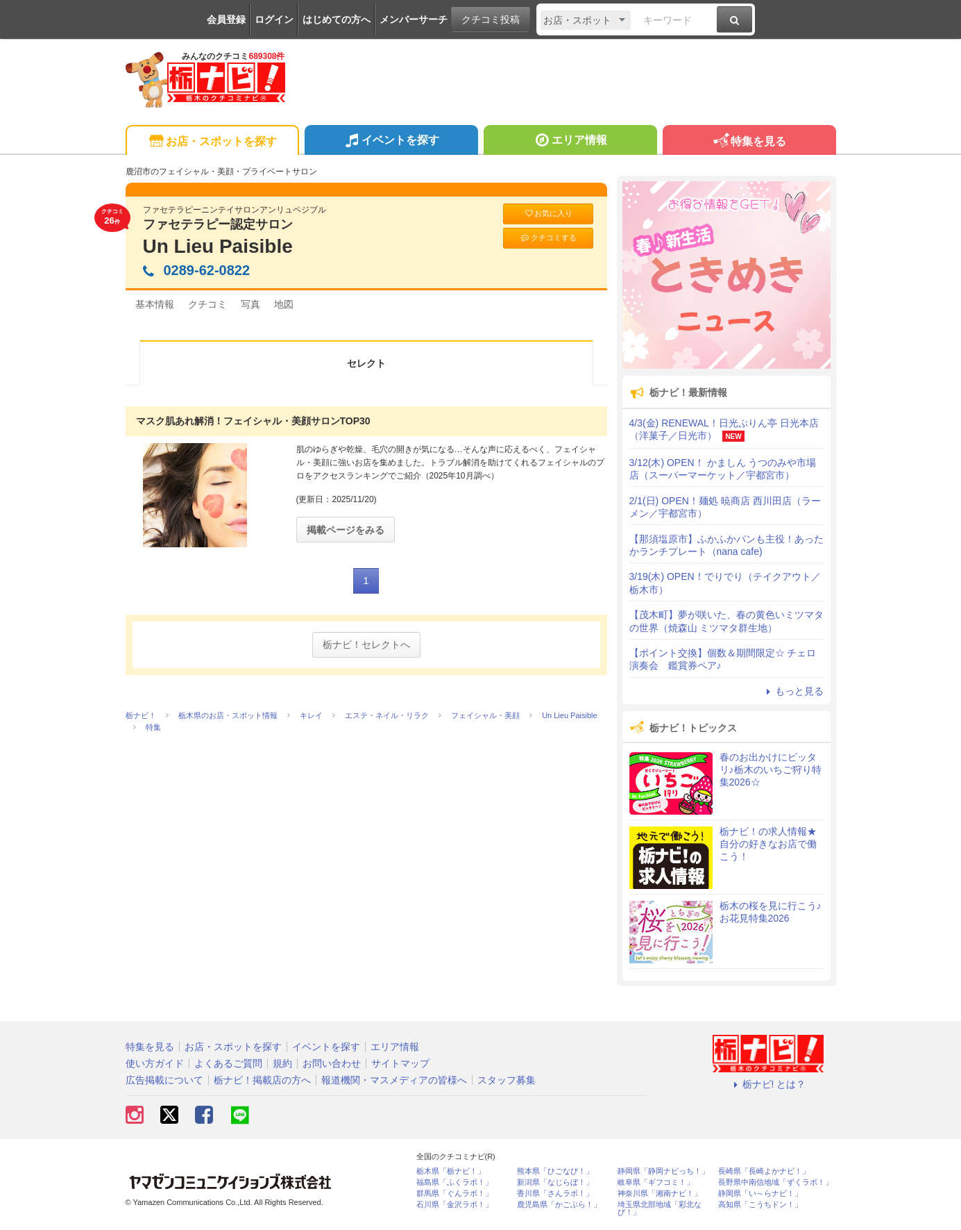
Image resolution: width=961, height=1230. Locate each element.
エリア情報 (570, 141)
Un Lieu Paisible (218, 246)
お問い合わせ (332, 1063)
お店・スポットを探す (212, 142)
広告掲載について (164, 1080)
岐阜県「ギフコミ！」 (656, 1182)
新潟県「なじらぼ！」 (555, 1182)
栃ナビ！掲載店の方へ (262, 1080)
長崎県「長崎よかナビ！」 (764, 1171)
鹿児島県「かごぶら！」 (559, 1204)
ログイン (274, 19)
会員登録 (226, 19)
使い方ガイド (155, 1063)
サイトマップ (400, 1063)
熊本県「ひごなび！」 (555, 1171)
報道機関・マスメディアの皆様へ (394, 1080)
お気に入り (548, 213)
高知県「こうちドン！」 (760, 1204)
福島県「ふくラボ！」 (454, 1182)
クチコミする (548, 237)
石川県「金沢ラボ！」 (454, 1204)
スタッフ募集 (506, 1080)
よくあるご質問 (228, 1063)
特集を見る (749, 142)
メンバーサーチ (414, 19)
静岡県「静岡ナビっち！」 (663, 1171)
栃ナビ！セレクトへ (366, 644)
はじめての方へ (337, 19)
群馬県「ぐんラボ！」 (454, 1193)
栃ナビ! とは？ (768, 1084)
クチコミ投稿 (490, 19)
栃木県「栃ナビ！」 (450, 1171)
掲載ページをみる (345, 529)
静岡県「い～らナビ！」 (760, 1193)
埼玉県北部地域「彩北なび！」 (659, 1208)
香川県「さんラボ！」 (555, 1193)
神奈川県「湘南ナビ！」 (659, 1193)
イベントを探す (391, 141)
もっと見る (793, 691)
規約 (282, 1063)
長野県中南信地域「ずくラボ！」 (775, 1182)
